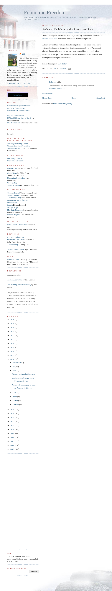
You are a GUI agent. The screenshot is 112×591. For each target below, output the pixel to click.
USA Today (62, 64)
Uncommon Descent (15, 161)
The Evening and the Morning (19, 284)
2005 (12, 449)
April (15, 397)
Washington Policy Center (17, 143)
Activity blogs (12, 244)
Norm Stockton (13, 259)
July (14, 366)
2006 (12, 445)
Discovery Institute (14, 158)
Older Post (100, 98)
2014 (12, 413)
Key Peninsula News (15, 237)
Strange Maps (12, 207)
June (15, 370)
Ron (24, 54)
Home (74, 98)
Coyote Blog (12, 183)
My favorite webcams (15, 115)
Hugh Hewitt (12, 168)
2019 (12, 347)
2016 (12, 359)
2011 (12, 425)
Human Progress (13, 215)
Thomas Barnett (13, 193)
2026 (12, 319)
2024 (12, 327)
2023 (12, 331)
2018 (12, 351)
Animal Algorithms (15, 280)
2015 (12, 409)
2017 (12, 355)
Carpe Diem (12, 173)
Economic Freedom (45, 13)
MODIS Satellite (14, 123)
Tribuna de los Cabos (15, 249)
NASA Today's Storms (16, 108)
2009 (12, 433)
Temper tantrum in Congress (23, 374)
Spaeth (10, 205)
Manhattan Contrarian (16, 178)
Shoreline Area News (15, 239)
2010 (12, 429)
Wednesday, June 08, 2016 (57, 88)
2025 (12, 323)
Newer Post (46, 98)
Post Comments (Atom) (62, 103)
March (15, 400)
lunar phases (17, 95)
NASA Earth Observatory (17, 225)
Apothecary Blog (14, 198)
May (15, 393)
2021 (12, 339)
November (17, 362)
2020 (12, 343)
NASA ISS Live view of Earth (19, 118)
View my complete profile (20, 83)
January (16, 404)
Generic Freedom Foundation (18, 146)
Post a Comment (47, 93)
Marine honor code (49, 38)
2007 (12, 441)
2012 (12, 421)
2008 (12, 437)
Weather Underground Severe (19, 106)
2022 (12, 335)
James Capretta (13, 195)
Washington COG (14, 148)
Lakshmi (52, 82)
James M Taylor (13, 185)
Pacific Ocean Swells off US (18, 110)
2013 (12, 417)
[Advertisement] (19, 501)
